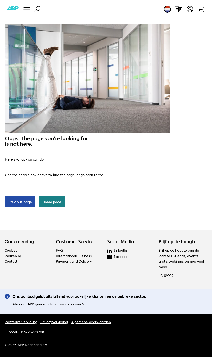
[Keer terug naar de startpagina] (12, 9)
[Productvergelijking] (178, 9)
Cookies (11, 250)
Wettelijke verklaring (21, 321)
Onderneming (19, 241)
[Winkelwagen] (201, 9)
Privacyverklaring (54, 321)
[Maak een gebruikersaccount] (189, 9)
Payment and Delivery (74, 261)
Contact (11, 261)
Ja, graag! (166, 274)
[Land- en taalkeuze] (167, 9)
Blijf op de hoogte (177, 241)
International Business (74, 255)
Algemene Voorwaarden (91, 321)
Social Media (120, 241)
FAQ (59, 250)
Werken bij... (14, 255)
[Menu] (27, 9)
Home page (51, 201)
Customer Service (74, 241)
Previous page (20, 201)
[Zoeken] (37, 9)
